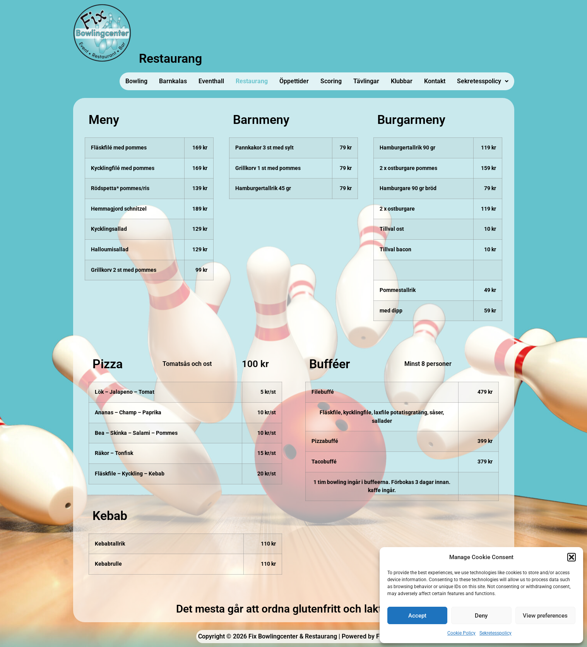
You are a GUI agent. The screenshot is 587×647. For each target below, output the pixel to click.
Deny (481, 615)
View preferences (545, 615)
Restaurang (252, 81)
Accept (417, 615)
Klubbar (401, 81)
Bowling (136, 81)
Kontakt (434, 81)
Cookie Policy (461, 633)
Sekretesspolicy (495, 633)
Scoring (331, 81)
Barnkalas (173, 81)
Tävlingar (366, 81)
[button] (571, 557)
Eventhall (211, 81)
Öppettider (294, 81)
